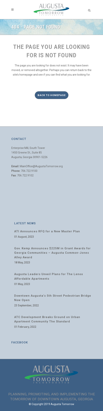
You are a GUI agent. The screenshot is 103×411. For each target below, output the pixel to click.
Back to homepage (52, 95)
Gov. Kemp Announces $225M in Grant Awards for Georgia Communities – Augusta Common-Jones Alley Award (52, 253)
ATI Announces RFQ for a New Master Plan (47, 231)
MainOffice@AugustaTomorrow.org (41, 166)
